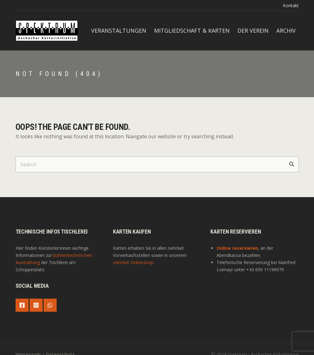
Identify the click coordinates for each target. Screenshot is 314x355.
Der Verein (253, 30)
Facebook (22, 305)
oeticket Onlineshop (133, 262)
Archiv (286, 30)
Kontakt (291, 5)
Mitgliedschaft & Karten (192, 30)
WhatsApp (50, 305)
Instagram (36, 305)
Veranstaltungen (118, 30)
